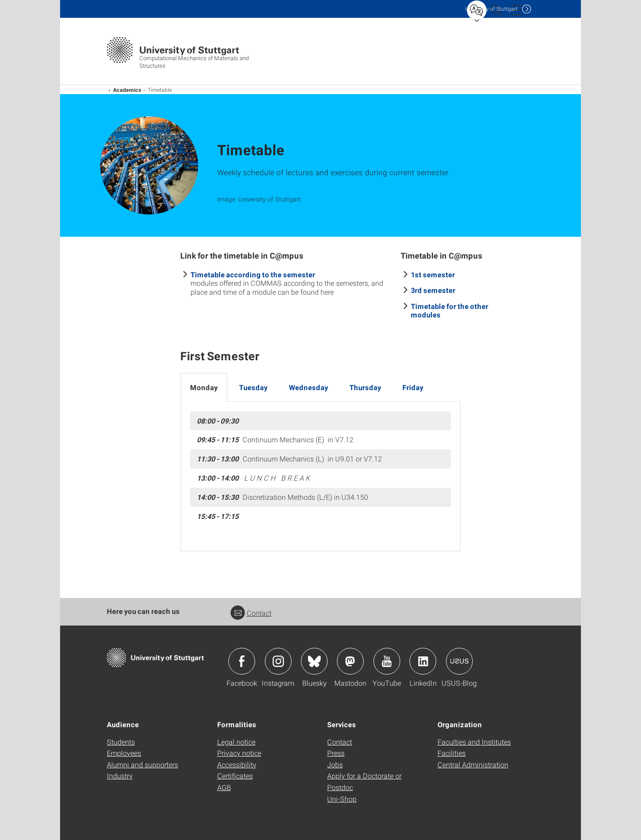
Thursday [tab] (365, 387)
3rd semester (433, 290)
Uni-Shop (342, 798)
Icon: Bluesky (314, 661)
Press (336, 753)
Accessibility (236, 764)
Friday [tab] (412, 387)
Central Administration (473, 764)
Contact (251, 613)
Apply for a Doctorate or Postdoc (364, 781)
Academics (127, 89)
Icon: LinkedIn (423, 661)
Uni (491, 8)
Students (121, 741)
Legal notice (236, 741)
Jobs (335, 764)
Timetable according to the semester (253, 274)
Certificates (235, 775)
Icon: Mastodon (350, 661)
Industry (120, 775)
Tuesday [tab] (253, 387)
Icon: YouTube (386, 661)
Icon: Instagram (278, 661)
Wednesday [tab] (308, 387)
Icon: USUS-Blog (459, 661)
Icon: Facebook (241, 661)
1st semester (433, 274)
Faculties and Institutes (474, 741)
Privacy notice (239, 753)
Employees (124, 753)
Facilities (452, 753)
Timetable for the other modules (449, 310)
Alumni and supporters (142, 764)
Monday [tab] (204, 387)
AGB (224, 787)
